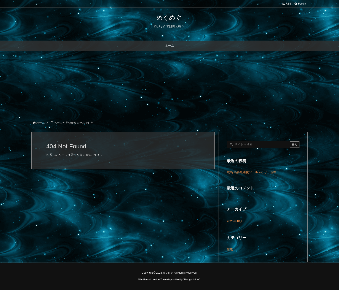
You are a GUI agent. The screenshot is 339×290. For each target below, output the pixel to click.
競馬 (230, 249)
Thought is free (191, 279)
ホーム (40, 122)
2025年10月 (235, 221)
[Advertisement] (169, 83)
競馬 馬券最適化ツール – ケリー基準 (251, 172)
